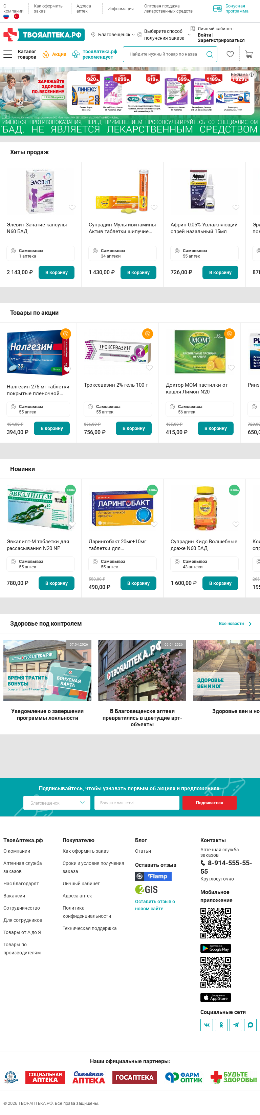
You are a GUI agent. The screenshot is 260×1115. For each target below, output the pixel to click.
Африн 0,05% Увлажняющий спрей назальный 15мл (204, 228)
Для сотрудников (22, 920)
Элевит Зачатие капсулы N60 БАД (37, 228)
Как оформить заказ (48, 8)
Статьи (143, 851)
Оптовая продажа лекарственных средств (168, 8)
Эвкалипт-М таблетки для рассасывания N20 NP (38, 545)
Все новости (235, 623)
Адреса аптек (84, 8)
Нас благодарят (21, 883)
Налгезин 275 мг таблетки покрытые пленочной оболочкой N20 (38, 390)
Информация (121, 8)
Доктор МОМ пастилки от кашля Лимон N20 (197, 388)
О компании (13, 8)
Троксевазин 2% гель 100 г (116, 385)
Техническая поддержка (90, 928)
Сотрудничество (21, 908)
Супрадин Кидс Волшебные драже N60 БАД (204, 545)
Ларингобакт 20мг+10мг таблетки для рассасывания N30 (117, 545)
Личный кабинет (81, 883)
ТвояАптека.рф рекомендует (94, 54)
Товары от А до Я (22, 932)
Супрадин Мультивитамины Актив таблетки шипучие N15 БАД (122, 228)
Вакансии (14, 895)
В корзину (56, 272)
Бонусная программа (230, 8)
